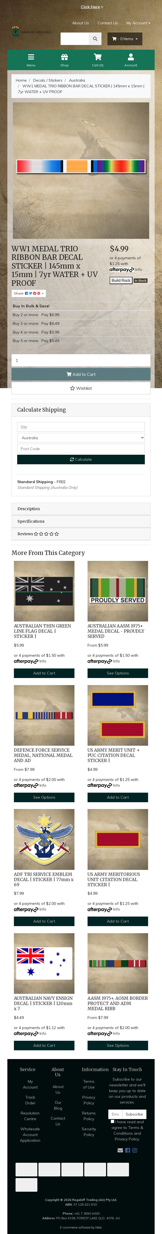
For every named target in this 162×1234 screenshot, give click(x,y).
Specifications (30, 521)
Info (138, 269)
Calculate (81, 459)
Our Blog (58, 1105)
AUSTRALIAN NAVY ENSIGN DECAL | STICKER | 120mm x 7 (43, 1003)
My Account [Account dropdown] (137, 22)
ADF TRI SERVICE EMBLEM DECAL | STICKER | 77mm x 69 (43, 879)
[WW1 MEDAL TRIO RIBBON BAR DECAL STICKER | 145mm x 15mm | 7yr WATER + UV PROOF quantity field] (81, 360)
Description (28, 508)
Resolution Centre (30, 1116)
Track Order (30, 1100)
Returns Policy (89, 1116)
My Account (30, 1084)
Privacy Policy (88, 1100)
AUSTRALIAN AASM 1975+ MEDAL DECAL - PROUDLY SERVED (116, 631)
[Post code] (81, 448)
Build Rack (121, 280)
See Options (118, 673)
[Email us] (120, 1150)
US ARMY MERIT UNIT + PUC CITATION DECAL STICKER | (114, 755)
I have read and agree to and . (127, 1130)
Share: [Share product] (27, 293)
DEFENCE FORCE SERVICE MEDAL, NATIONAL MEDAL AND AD (43, 755)
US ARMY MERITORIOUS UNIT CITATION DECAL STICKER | (114, 879)
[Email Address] (115, 1114)
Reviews (38, 533)
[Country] (81, 437)
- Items (123, 38)
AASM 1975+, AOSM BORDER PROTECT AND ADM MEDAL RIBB (118, 1003)
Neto (98, 1227)
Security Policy (89, 1131)
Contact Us (108, 22)
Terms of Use (89, 1084)
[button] (81, 388)
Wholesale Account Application (30, 1134)
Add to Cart (81, 374)
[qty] (81, 427)
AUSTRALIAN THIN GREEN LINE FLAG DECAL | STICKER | (42, 631)
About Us (80, 22)
